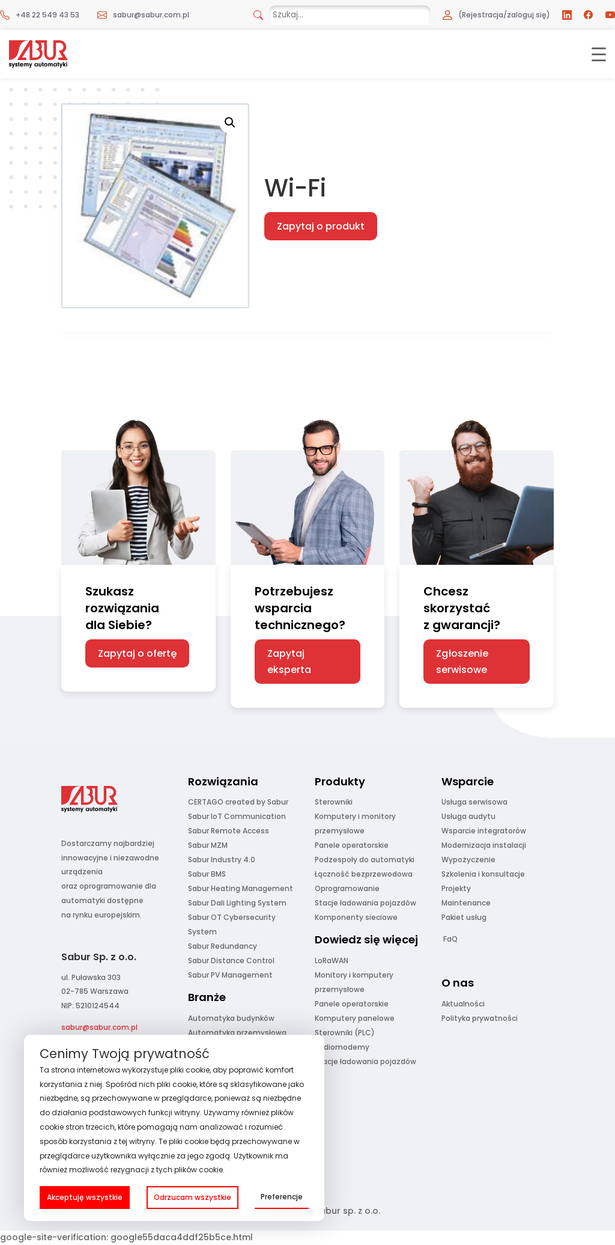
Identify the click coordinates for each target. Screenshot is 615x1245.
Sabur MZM (208, 845)
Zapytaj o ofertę (137, 653)
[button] (230, 122)
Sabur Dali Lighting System (237, 903)
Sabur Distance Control (231, 960)
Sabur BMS (207, 874)
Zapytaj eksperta (289, 662)
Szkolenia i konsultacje (483, 874)
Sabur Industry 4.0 (221, 859)
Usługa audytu (468, 816)
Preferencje (282, 1197)
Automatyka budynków (231, 1018)
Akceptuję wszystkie (85, 1197)
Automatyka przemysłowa (237, 1032)
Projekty (456, 888)
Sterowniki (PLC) (345, 1032)
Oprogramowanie (347, 888)
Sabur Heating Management (240, 888)
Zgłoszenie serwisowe (462, 662)
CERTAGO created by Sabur (238, 802)
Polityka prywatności (479, 1018)
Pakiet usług (463, 917)
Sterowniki (334, 802)
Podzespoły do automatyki (364, 859)
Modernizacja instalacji (483, 845)
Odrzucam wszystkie (192, 1197)
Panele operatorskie (352, 845)
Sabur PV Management (230, 975)
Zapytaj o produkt (321, 226)
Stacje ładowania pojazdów (365, 903)
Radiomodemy (342, 1047)
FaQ (450, 939)
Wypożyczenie (468, 859)
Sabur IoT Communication (237, 816)
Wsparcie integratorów (483, 831)
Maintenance (466, 903)
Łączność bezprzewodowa (364, 874)
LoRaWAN (331, 960)
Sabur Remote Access (228, 831)
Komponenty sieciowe (356, 917)
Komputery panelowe (355, 1018)
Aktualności (463, 1004)
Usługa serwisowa (474, 802)
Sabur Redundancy (222, 946)
